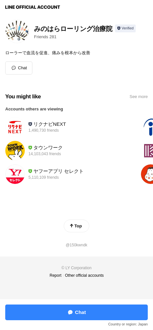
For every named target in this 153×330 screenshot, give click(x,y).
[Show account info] (125, 28)
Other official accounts (84, 275)
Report (55, 275)
